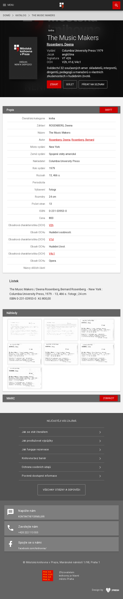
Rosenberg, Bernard (82, 139)
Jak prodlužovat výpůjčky (37, 440)
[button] (23, 58)
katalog (20, 15)
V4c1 (52, 253)
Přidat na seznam (93, 84)
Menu (8, 5)
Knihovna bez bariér (34, 458)
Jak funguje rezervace (35, 449)
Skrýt (108, 110)
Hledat (115, 4)
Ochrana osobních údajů (36, 467)
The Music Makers (43, 15)
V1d (51, 239)
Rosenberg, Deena (60, 44)
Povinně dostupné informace (39, 475)
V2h (51, 225)
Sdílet (70, 84)
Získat (54, 84)
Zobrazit (108, 398)
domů (6, 15)
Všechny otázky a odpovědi (61, 489)
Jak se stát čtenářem (35, 431)
